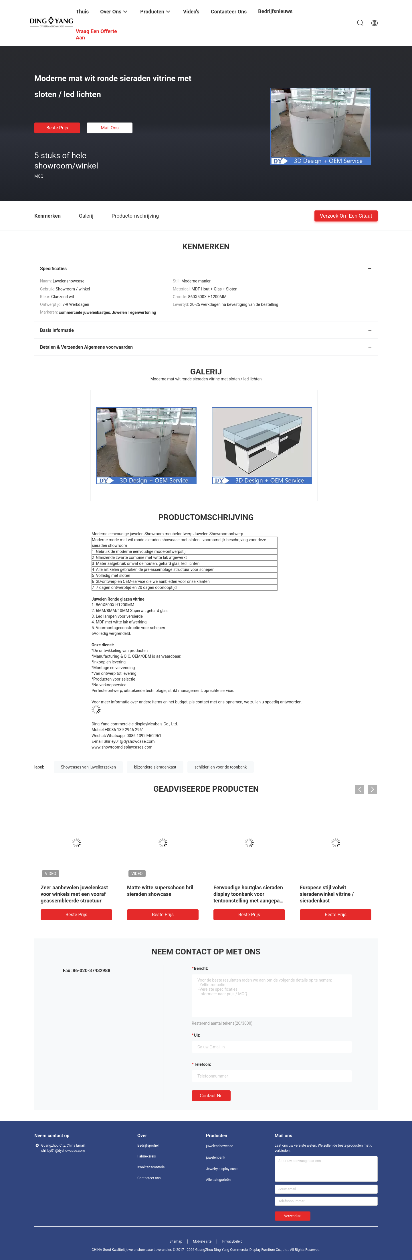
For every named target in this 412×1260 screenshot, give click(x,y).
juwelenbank (215, 1157)
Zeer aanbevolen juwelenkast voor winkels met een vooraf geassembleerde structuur (74, 894)
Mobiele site (202, 1241)
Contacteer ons (149, 1178)
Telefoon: (202, 1064)
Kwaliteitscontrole (151, 1167)
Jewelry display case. (222, 1169)
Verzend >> (292, 1216)
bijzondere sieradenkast (155, 767)
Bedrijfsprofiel (148, 1145)
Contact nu (211, 1095)
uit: (197, 1035)
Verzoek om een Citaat (346, 215)
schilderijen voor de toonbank (221, 767)
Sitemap (176, 1241)
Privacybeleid (232, 1241)
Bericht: (201, 968)
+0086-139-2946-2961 (124, 729)
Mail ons (110, 128)
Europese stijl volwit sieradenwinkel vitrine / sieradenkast (327, 894)
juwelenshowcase (219, 1146)
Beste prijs (57, 128)
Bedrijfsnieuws (275, 11)
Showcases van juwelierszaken (88, 767)
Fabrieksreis (146, 1156)
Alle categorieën (218, 1180)
